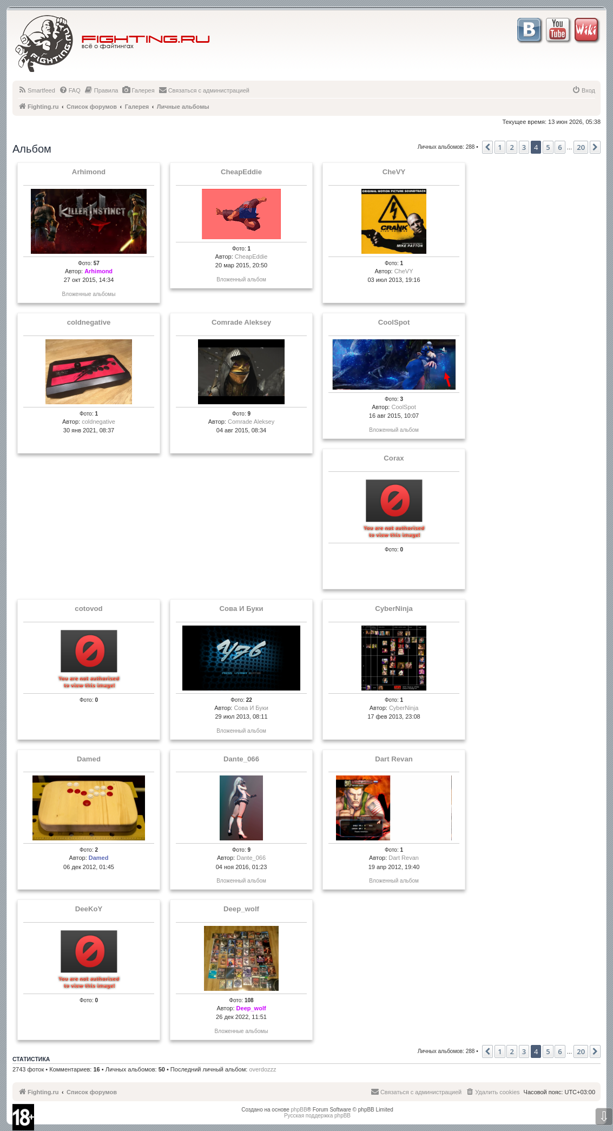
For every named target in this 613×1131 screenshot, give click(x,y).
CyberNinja (394, 609)
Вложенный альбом (241, 279)
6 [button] (560, 147)
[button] (487, 147)
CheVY (394, 172)
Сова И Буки (241, 609)
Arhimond (89, 172)
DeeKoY (89, 909)
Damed (89, 759)
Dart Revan (394, 759)
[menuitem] (36, 90)
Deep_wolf (241, 909)
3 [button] (524, 147)
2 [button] (511, 147)
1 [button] (500, 147)
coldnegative (89, 322)
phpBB (299, 1110)
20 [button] (581, 147)
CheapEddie (241, 172)
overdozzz (262, 1069)
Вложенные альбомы (89, 294)
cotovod (88, 609)
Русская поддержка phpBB (317, 1116)
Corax (394, 458)
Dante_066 (241, 759)
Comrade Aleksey (241, 322)
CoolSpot (394, 322)
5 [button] (548, 147)
